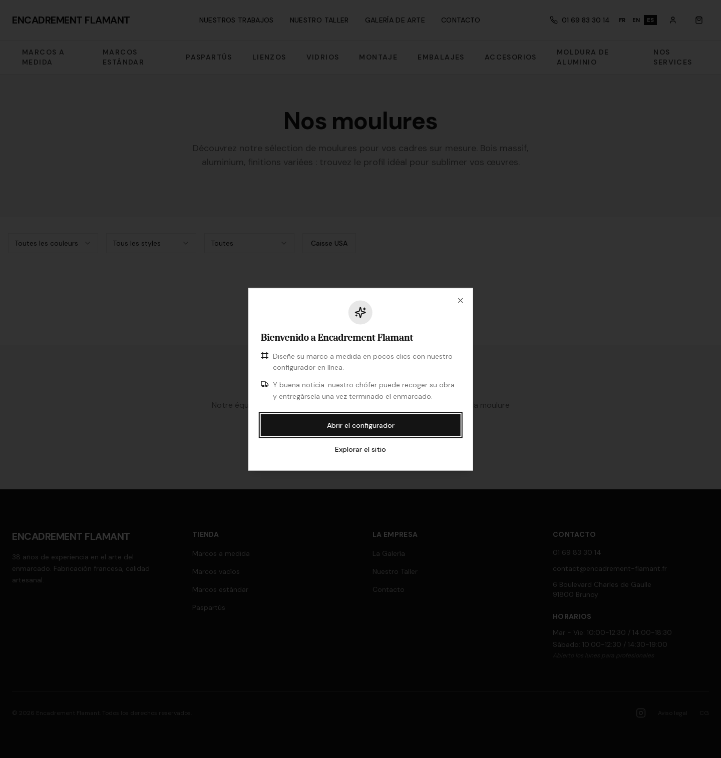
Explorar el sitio (360, 448)
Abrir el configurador (361, 424)
